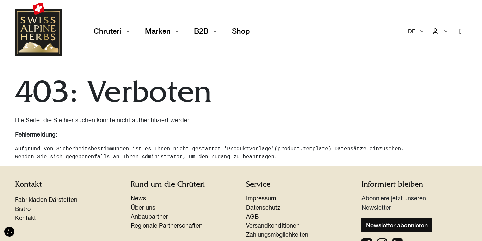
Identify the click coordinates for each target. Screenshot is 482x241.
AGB (252, 217)
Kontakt (25, 219)
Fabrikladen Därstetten (46, 200)
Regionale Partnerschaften (167, 226)
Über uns (143, 208)
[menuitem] (241, 31)
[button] (9, 232)
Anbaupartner (149, 217)
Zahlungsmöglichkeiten (277, 235)
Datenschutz (263, 208)
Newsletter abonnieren (397, 225)
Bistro (23, 210)
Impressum (261, 199)
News (138, 199)
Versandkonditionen (273, 226)
